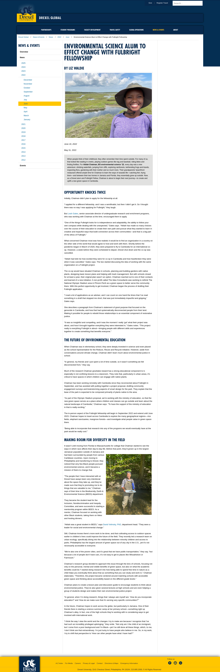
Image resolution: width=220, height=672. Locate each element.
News (51, 37)
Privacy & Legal (89, 663)
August (26, 96)
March (26, 116)
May (25, 108)
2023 (23, 71)
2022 (59, 37)
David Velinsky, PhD (112, 524)
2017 (23, 140)
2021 (23, 124)
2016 (23, 144)
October (27, 88)
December (28, 80)
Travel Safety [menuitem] (115, 30)
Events (23, 166)
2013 (23, 156)
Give (153, 3)
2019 (23, 132)
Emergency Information (129, 663)
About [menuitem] (175, 30)
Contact (100, 663)
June (67, 37)
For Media (69, 663)
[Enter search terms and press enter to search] (189, 3)
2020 (23, 128)
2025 (23, 63)
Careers (78, 663)
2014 (23, 152)
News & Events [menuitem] (158, 30)
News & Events (38, 37)
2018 (23, 136)
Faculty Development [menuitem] (92, 30)
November (28, 84)
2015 (23, 148)
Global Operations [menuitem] (136, 30)
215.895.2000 (136, 669)
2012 (23, 160)
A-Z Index (59, 663)
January (27, 119)
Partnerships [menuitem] (46, 30)
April (25, 112)
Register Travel (165, 3)
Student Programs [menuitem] (68, 30)
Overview (24, 52)
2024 (23, 67)
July (25, 100)
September (28, 92)
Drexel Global (50, 18)
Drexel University (26, 12)
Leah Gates (73, 213)
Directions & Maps (111, 663)
